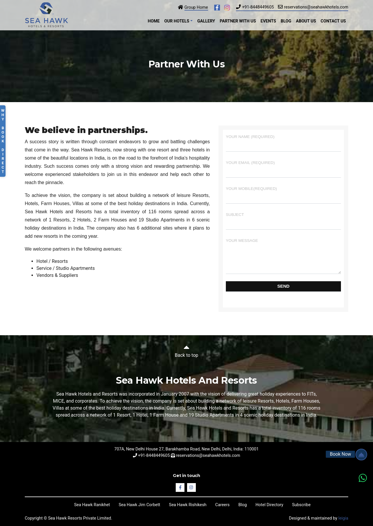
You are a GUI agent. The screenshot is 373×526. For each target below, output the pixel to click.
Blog (286, 21)
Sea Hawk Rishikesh (188, 504)
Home (154, 21)
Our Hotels (176, 21)
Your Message (283, 256)
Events (268, 21)
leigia (343, 518)
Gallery (206, 21)
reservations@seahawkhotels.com (316, 7)
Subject (283, 221)
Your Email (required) (283, 169)
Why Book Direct (3, 141)
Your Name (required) (283, 143)
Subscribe (301, 504)
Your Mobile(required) (283, 195)
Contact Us (333, 21)
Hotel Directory (269, 504)
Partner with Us (238, 21)
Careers (222, 504)
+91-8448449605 (258, 7)
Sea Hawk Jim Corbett (139, 504)
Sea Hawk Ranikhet (92, 504)
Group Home (196, 7)
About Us (306, 21)
